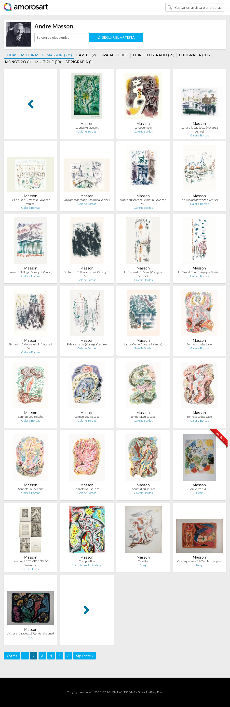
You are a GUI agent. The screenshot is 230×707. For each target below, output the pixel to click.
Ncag (199, 493)
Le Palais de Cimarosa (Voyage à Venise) (31, 202)
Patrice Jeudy (30, 569)
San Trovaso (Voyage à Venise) (199, 200)
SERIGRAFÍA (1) (79, 62)
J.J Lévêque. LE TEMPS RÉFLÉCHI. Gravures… (30, 563)
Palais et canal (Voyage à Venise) (87, 344)
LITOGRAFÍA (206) (195, 55)
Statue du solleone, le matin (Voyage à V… (143, 202)
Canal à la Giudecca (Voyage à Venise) (199, 129)
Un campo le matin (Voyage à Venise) (87, 200)
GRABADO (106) (114, 55)
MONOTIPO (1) (18, 62)
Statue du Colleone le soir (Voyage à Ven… (31, 346)
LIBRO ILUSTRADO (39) (153, 55)
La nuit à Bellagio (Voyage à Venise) (30, 272)
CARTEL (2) (86, 55)
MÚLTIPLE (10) (48, 62)
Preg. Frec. (156, 692)
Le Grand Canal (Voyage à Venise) (199, 272)
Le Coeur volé (143, 127)
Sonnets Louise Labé (199, 344)
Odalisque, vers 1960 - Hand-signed (199, 561)
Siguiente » (84, 656)
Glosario (142, 692)
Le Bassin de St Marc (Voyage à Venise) (143, 274)
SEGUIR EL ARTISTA (116, 37)
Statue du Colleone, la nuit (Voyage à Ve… (86, 274)
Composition (87, 561)
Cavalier (143, 561)
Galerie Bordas (86, 131)
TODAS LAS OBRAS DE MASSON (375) (38, 55)
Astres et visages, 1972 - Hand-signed (30, 633)
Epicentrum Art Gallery (87, 565)
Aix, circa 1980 (199, 489)
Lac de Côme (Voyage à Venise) (143, 344)
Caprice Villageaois (87, 127)
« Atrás (11, 656)
